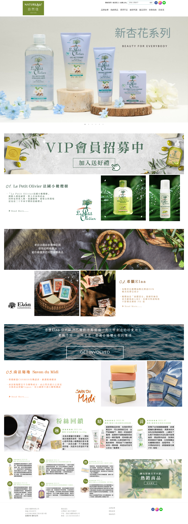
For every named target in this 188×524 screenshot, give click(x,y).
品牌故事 (105, 10)
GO (151, 2)
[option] (94, 69)
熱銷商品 (114, 10)
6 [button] (103, 124)
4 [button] (96, 124)
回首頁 (161, 10)
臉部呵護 (133, 10)
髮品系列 (143, 10)
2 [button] (88, 124)
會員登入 (116, 2)
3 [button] (92, 124)
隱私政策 (112, 511)
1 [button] (85, 124)
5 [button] (99, 124)
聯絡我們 (108, 2)
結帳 (123, 2)
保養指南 (153, 10)
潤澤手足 (124, 10)
